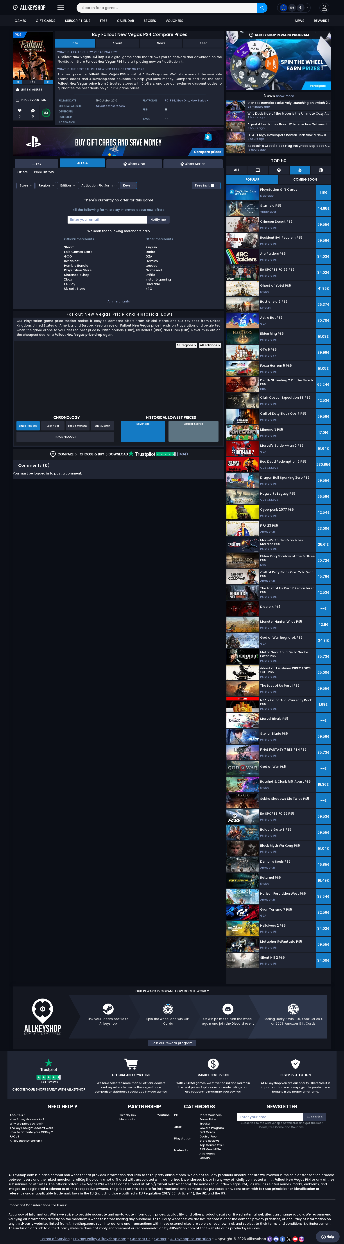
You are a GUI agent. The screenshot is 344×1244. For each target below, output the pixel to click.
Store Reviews (209, 1141)
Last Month (102, 426)
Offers (22, 172)
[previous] (17, 82)
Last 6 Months (77, 426)
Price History (44, 172)
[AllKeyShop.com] (29, 8)
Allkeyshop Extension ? (26, 1141)
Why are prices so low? (26, 1123)
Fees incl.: (204, 185)
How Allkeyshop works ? (27, 1119)
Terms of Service (55, 1238)
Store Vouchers (210, 1115)
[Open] (60, 8)
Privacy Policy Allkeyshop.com (99, 1238)
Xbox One (182, 100)
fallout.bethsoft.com (110, 106)
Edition (65, 185)
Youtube (163, 1115)
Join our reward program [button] (172, 1043)
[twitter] (289, 1238)
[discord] (276, 1238)
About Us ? (17, 1115)
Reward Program (211, 1128)
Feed (204, 43)
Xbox (177, 1127)
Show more (285, 96)
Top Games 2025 (211, 1145)
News (161, 43)
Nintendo (181, 1150)
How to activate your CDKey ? (31, 1132)
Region (44, 185)
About (117, 43)
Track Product (65, 437)
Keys (127, 185)
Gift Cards (207, 1132)
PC (167, 100)
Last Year (53, 426)
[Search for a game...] (172, 8)
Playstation (182, 1138)
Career (160, 1238)
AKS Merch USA (210, 1149)
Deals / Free (208, 1136)
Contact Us (140, 1238)
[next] (48, 82)
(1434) (158, 454)
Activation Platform (97, 185)
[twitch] (270, 1238)
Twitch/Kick (127, 1115)
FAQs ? (15, 1136)
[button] (324, 8)
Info (75, 43)
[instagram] (301, 1238)
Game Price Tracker (207, 1121)
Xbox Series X (199, 100)
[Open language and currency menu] (294, 8)
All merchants (119, 301)
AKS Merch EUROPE (207, 1156)
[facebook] (283, 1238)
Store (24, 185)
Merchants (127, 1119)
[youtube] (295, 1238)
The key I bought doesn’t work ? (32, 1128)
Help (327, 1236)
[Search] (262, 8)
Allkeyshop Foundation (190, 1238)
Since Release (28, 426)
